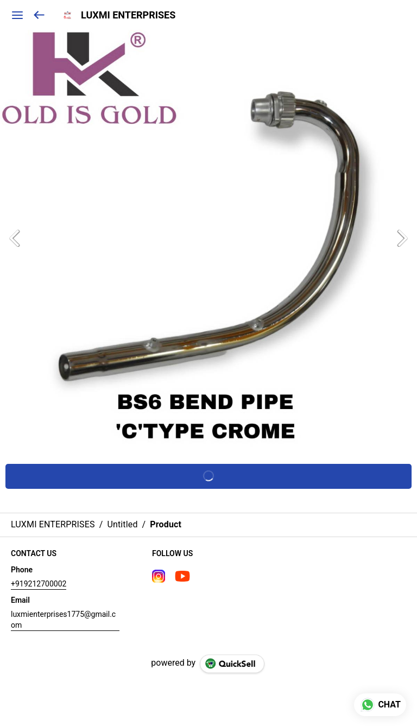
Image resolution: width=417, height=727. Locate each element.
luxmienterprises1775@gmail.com (63, 619)
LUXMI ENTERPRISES (128, 15)
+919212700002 (38, 583)
